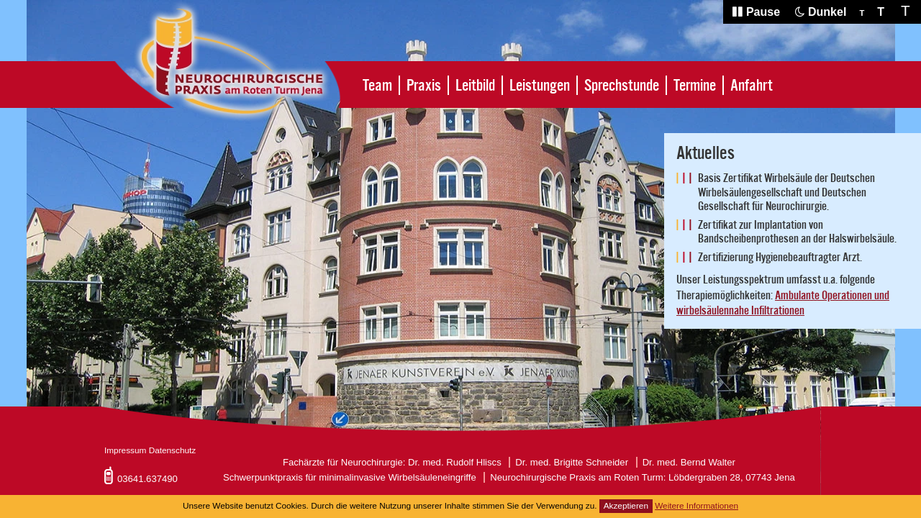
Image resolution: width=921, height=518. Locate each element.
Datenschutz (172, 450)
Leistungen (539, 85)
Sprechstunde (621, 85)
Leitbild (475, 85)
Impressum (125, 450)
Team (377, 85)
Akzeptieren (626, 506)
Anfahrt (751, 85)
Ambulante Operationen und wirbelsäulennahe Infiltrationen (782, 303)
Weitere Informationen (696, 506)
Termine (694, 85)
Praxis (424, 85)
